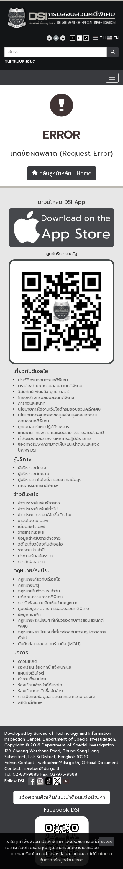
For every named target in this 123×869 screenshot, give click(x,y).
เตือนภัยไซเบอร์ (31, 527)
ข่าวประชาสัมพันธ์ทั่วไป (38, 509)
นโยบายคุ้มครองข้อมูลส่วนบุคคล (76, 857)
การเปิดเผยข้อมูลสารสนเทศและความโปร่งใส (56, 697)
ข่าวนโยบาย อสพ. (33, 521)
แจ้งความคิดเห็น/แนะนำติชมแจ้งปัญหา (61, 797)
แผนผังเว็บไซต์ (31, 673)
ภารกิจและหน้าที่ (31, 403)
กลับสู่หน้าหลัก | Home (61, 173)
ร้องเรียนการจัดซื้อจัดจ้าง (40, 691)
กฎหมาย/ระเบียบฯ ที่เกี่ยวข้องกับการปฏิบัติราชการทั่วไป (62, 635)
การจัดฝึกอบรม (31, 562)
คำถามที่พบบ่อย (32, 679)
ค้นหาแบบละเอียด (20, 61)
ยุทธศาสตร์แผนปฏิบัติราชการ (43, 427)
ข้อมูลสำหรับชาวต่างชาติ (39, 538)
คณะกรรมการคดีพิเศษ (38, 485)
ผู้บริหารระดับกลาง (34, 474)
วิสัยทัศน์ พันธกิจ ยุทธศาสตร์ (44, 392)
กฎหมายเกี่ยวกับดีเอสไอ (39, 579)
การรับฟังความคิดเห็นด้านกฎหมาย (48, 603)
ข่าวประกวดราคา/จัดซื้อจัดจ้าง (44, 515)
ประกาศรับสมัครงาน (35, 556)
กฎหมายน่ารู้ (28, 585)
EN (113, 38)
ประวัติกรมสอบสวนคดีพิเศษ (43, 380)
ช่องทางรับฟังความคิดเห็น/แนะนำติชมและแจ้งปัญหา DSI (58, 447)
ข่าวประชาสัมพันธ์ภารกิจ (39, 503)
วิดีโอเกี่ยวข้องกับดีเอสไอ (40, 544)
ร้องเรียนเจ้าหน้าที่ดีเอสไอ (40, 685)
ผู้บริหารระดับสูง (32, 468)
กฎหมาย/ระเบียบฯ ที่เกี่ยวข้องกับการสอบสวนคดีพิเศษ (61, 623)
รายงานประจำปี (31, 550)
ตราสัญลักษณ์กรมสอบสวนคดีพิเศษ (50, 386)
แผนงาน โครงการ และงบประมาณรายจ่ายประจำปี (61, 433)
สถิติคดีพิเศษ (30, 702)
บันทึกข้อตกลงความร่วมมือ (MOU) (49, 644)
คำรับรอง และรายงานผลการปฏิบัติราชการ (54, 439)
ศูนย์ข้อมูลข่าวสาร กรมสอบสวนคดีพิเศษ (53, 609)
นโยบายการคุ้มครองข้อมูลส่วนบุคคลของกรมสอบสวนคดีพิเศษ (57, 418)
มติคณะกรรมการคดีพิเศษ (40, 597)
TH (99, 38)
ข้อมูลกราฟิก (29, 614)
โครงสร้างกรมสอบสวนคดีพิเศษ (46, 397)
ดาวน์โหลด (27, 661)
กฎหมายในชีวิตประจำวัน (39, 591)
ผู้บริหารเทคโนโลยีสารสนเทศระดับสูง (50, 480)
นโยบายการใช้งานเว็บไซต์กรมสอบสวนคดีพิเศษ (59, 409)
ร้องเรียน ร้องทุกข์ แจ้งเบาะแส (44, 667)
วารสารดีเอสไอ (31, 532)
